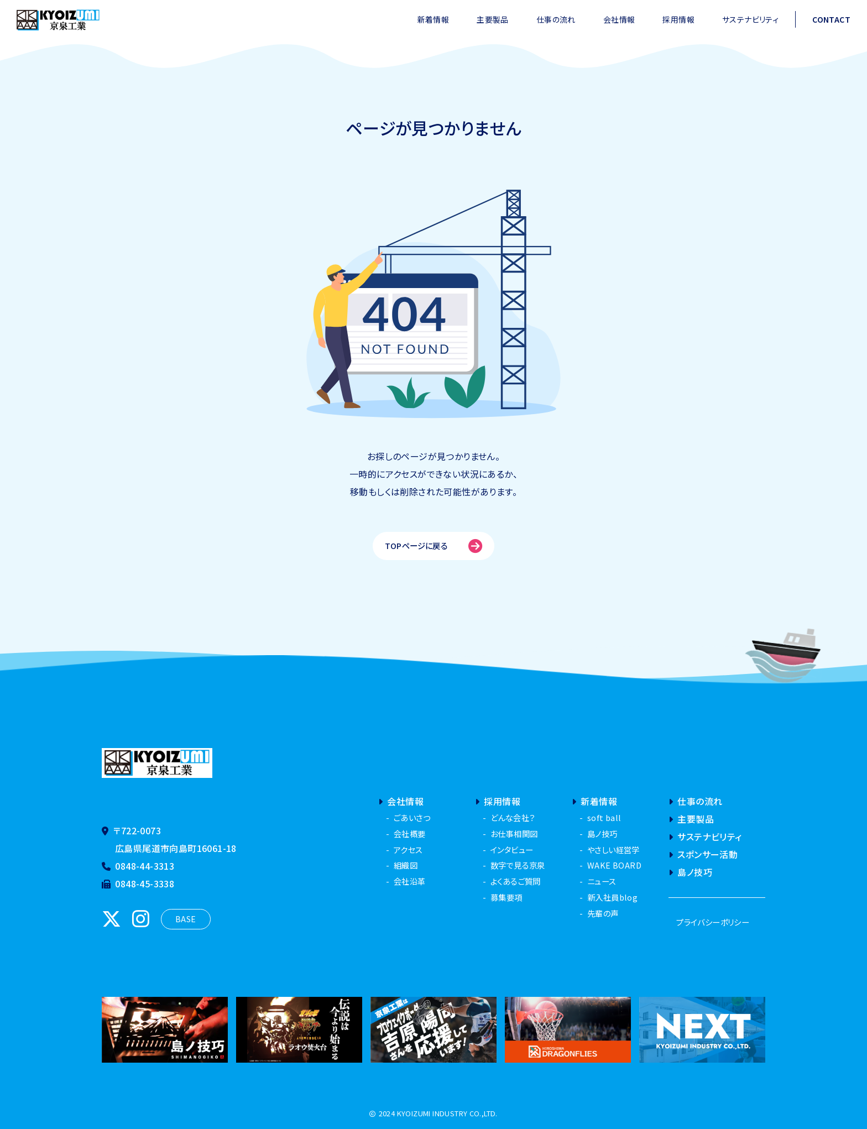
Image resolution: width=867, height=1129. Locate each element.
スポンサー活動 (703, 854)
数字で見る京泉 (517, 865)
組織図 (405, 865)
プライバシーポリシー (712, 922)
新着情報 (433, 19)
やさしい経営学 (613, 849)
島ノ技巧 (602, 833)
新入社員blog (612, 897)
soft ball (604, 817)
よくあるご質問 (515, 881)
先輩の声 (603, 913)
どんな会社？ (512, 817)
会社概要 (410, 833)
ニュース (602, 881)
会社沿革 (410, 881)
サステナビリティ (750, 19)
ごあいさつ (412, 817)
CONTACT (831, 19)
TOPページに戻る (434, 546)
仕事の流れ (556, 19)
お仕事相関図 (513, 833)
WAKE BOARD (614, 865)
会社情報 (619, 19)
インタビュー (511, 849)
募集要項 (506, 897)
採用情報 (678, 19)
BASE (185, 918)
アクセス (408, 849)
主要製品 (493, 19)
